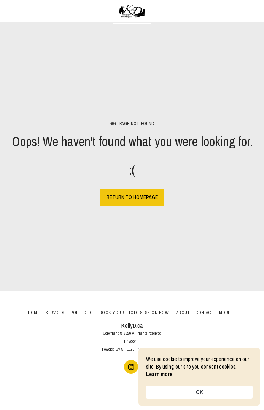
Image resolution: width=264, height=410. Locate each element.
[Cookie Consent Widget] (199, 377)
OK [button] (199, 392)
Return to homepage (132, 197)
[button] (8, 11)
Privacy (130, 341)
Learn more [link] (159, 374)
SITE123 (128, 349)
